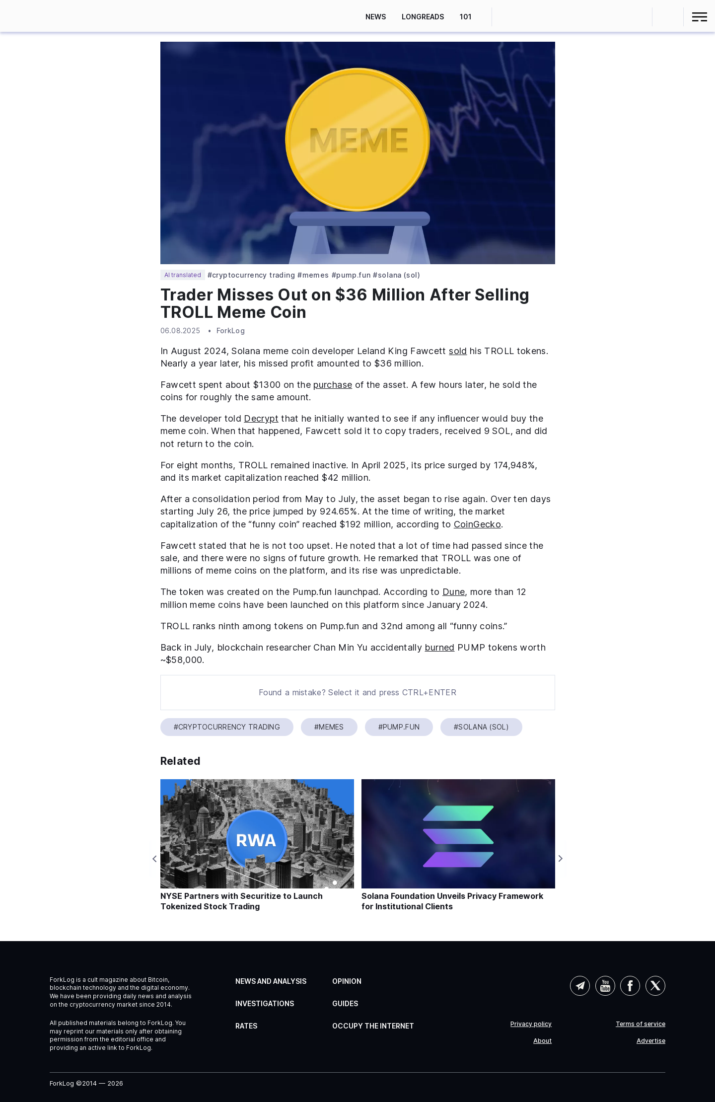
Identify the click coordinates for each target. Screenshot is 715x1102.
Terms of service (640, 1024)
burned (439, 647)
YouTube (605, 986)
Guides (345, 1003)
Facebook (630, 986)
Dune (453, 592)
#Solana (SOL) (396, 275)
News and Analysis (270, 981)
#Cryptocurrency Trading (251, 275)
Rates (246, 1026)
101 (466, 16)
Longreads (423, 16)
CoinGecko (477, 524)
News (375, 16)
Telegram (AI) (580, 986)
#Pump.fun (351, 275)
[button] (668, 17)
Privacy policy (531, 1024)
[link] (48, 16)
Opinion (346, 981)
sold (458, 351)
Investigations (264, 1003)
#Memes (313, 275)
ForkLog (230, 330)
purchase (332, 384)
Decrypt (261, 418)
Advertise (651, 1040)
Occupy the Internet (373, 1026)
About (542, 1040)
